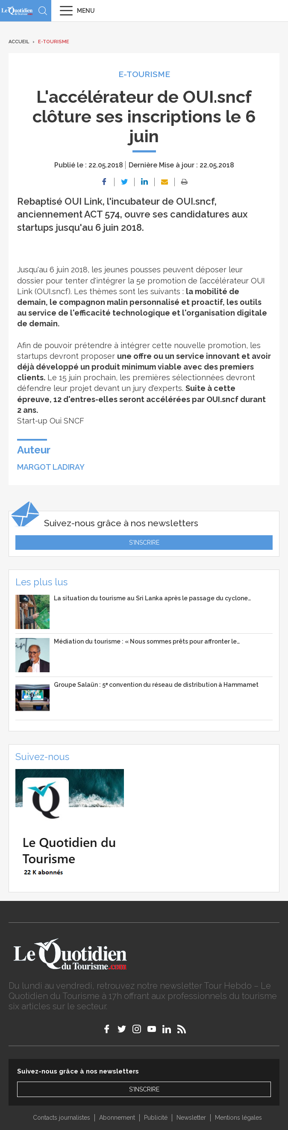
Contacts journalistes (61, 1117)
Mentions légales (238, 1117)
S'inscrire (144, 542)
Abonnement (117, 1117)
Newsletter (191, 1117)
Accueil (19, 42)
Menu (86, 10)
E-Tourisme (53, 42)
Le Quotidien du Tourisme (17, 10)
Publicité (156, 1117)
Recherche (42, 10)
